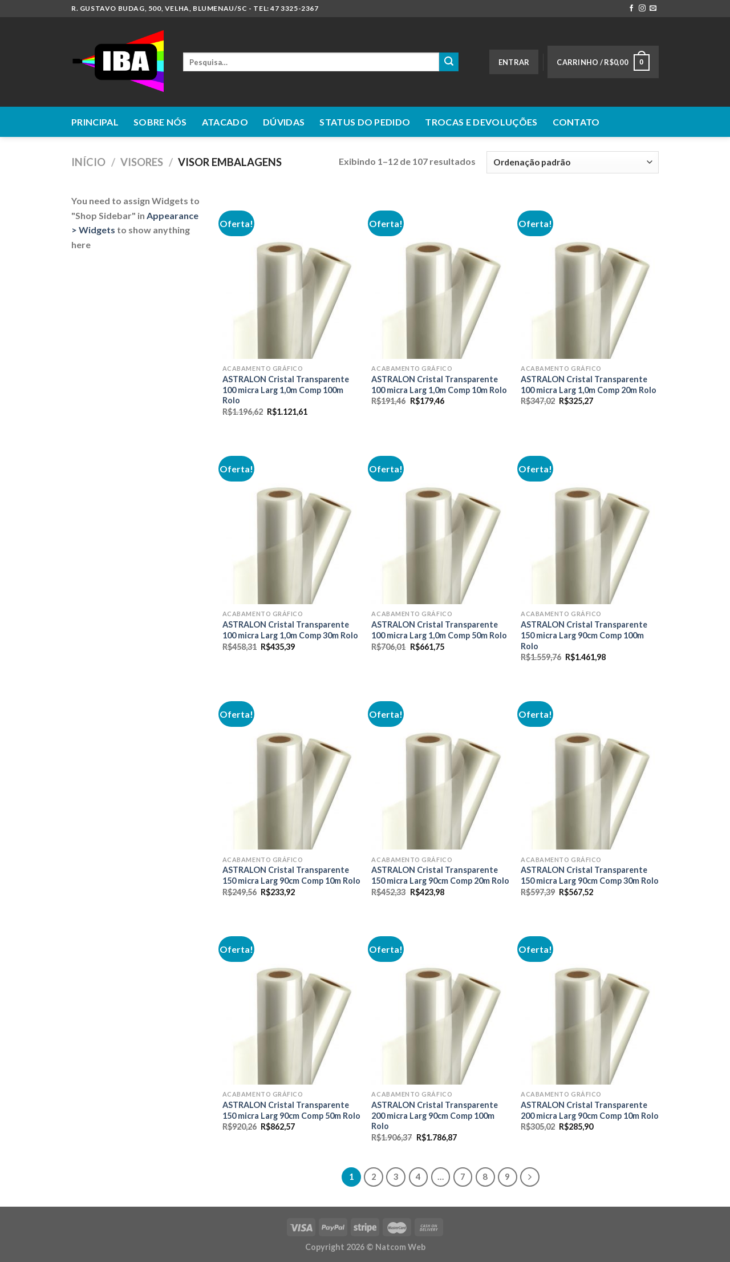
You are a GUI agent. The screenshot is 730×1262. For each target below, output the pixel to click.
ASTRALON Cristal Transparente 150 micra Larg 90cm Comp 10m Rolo (291, 875)
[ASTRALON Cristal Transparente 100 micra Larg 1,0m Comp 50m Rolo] (440, 521)
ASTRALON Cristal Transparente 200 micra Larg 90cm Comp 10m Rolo (590, 1110)
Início (88, 162)
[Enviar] (449, 62)
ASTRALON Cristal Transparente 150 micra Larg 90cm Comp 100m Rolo (584, 635)
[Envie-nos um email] (653, 9)
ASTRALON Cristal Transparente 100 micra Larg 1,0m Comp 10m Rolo (439, 384)
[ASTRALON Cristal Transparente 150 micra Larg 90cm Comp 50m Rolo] (291, 1002)
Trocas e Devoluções (481, 121)
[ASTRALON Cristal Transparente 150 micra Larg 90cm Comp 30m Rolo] (590, 767)
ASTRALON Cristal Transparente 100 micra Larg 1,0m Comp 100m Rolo (285, 389)
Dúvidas (284, 121)
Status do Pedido (364, 121)
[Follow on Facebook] (631, 9)
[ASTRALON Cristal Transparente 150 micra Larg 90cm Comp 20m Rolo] (440, 767)
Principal (95, 121)
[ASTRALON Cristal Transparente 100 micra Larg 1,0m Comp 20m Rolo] (590, 276)
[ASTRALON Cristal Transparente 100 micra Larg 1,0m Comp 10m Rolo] (440, 276)
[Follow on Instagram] (642, 9)
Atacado (225, 121)
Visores (141, 162)
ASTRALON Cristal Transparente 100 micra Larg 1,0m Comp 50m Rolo (439, 630)
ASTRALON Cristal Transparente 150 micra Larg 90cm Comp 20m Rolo (440, 875)
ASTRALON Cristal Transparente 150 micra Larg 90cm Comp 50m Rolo (291, 1110)
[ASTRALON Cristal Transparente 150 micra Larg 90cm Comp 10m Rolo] (291, 767)
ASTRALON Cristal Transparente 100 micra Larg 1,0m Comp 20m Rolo (588, 384)
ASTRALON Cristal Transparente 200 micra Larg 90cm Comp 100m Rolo (434, 1115)
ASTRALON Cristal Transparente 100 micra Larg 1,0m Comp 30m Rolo (290, 630)
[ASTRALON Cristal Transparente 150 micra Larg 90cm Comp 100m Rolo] (590, 521)
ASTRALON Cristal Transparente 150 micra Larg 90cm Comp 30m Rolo (590, 875)
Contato (576, 121)
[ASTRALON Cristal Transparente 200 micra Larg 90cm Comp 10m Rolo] (590, 1002)
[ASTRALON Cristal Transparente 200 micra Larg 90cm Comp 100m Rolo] (440, 1002)
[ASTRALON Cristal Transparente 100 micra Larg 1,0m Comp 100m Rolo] (291, 276)
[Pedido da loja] (572, 162)
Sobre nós (160, 121)
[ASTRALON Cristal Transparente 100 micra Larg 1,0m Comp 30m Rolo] (291, 521)
